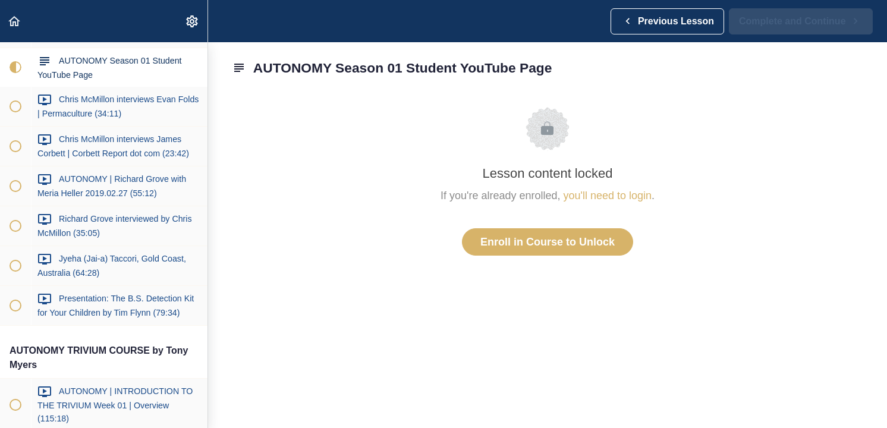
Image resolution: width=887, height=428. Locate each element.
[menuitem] (192, 21)
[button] (15, 21)
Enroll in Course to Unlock (547, 242)
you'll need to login (608, 196)
